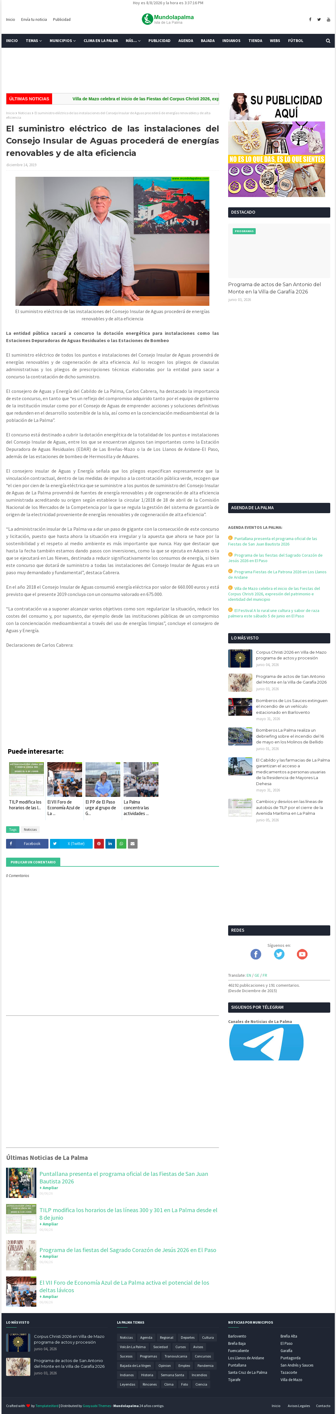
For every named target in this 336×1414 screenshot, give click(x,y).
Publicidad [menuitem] (159, 40)
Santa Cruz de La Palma (247, 1372)
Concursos (203, 1356)
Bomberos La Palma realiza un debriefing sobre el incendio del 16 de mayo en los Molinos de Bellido (290, 736)
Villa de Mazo (291, 1379)
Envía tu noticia (34, 19)
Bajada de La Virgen (135, 1365)
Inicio (10, 19)
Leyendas (127, 1384)
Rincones (150, 1384)
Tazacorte (289, 1372)
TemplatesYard (46, 1405)
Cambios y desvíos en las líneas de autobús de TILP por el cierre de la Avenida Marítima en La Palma (289, 807)
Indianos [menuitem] (231, 40)
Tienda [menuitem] (255, 40)
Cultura (208, 1337)
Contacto (323, 1405)
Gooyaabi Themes (97, 1405)
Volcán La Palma (133, 1346)
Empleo (184, 1365)
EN (249, 975)
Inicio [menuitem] (12, 40)
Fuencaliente (238, 1350)
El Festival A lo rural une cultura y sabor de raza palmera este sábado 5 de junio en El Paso (273, 613)
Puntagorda (291, 1358)
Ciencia (201, 1384)
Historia (147, 1375)
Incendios (199, 1375)
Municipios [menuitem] (61, 40)
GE (256, 975)
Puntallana (237, 1365)
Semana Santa (172, 1375)
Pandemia (206, 1365)
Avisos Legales (299, 1405)
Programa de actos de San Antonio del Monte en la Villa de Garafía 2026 (274, 288)
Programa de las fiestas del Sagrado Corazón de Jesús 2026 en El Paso (127, 1250)
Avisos (198, 1346)
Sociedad (160, 1346)
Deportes (188, 1337)
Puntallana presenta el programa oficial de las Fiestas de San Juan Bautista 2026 (272, 541)
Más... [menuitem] (131, 40)
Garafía (286, 1350)
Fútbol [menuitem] (295, 40)
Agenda (146, 1337)
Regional (166, 1337)
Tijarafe (234, 1379)
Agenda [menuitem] (185, 40)
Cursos (180, 1346)
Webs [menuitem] (275, 40)
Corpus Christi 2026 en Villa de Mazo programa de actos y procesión (291, 655)
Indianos (127, 1375)
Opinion (164, 1365)
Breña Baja (237, 1343)
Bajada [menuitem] (208, 40)
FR (265, 975)
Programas (148, 1356)
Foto (184, 1384)
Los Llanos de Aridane (246, 1358)
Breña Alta (289, 1336)
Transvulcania (176, 1356)
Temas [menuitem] (32, 40)
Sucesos (126, 1356)
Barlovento (237, 1336)
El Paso (287, 1343)
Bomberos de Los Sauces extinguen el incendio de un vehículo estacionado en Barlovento (292, 706)
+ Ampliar (48, 1187)
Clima (169, 1384)
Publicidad (62, 19)
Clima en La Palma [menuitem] (101, 40)
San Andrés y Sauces (297, 1365)
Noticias (24, 113)
